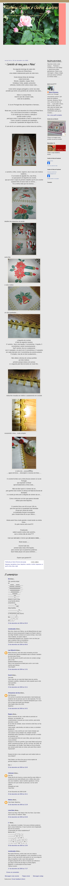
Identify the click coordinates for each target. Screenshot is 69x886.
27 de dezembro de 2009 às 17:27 (18, 868)
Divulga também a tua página (53, 178)
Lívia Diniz (11, 810)
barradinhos (14, 564)
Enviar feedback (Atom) (18, 879)
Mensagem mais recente (12, 876)
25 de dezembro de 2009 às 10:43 (18, 767)
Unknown (11, 773)
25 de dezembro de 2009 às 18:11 (18, 794)
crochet (33, 564)
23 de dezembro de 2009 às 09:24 (18, 623)
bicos (18, 564)
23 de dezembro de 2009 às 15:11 (18, 687)
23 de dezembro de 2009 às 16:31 (18, 708)
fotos (13, 566)
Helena (10, 799)
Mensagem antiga (38, 876)
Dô (9, 579)
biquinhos (23, 564)
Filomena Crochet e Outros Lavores (30, 8)
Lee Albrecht (12, 650)
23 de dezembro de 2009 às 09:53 (18, 644)
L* (8, 822)
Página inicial (26, 876)
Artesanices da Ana (14, 693)
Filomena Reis (50, 160)
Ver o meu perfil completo (54, 115)
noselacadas (12, 629)
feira (10, 566)
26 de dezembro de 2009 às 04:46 (18, 817)
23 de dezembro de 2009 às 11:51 (18, 669)
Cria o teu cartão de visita (52, 165)
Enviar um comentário (12, 872)
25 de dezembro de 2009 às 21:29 (18, 804)
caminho (28, 564)
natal (16, 566)
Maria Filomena (53, 92)
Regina (10, 714)
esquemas (38, 564)
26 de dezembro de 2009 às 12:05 (18, 845)
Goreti (10, 675)
